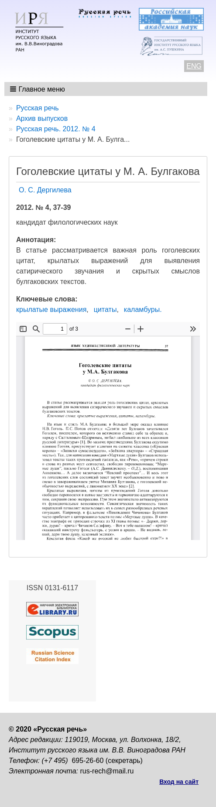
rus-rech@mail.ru (107, 771)
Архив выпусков (42, 118)
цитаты (105, 309)
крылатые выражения (51, 309)
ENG (194, 66)
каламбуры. (143, 309)
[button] (38, 89)
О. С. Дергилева (45, 190)
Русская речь (37, 108)
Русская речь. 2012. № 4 (56, 129)
